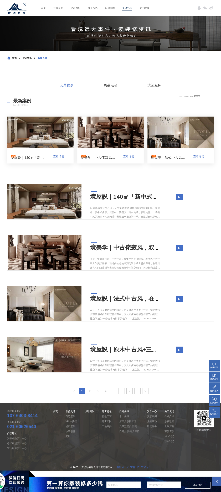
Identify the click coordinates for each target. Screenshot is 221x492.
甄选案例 (70, 416)
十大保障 (124, 416)
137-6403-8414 (22, 415)
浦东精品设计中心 (17, 438)
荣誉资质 (169, 431)
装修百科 (42, 58)
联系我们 (169, 441)
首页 (43, 8)
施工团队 (107, 421)
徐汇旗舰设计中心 (17, 443)
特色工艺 (107, 416)
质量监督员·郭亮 (128, 426)
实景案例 (67, 85)
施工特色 (92, 8)
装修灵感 (58, 8)
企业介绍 (169, 416)
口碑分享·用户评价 (129, 431)
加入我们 (169, 436)
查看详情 (58, 156)
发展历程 (169, 426)
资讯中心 (127, 8)
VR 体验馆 (71, 421)
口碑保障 (110, 8)
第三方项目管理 (127, 421)
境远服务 (154, 85)
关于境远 (144, 8)
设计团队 (75, 8)
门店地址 (12, 433)
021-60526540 (21, 426)
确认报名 (197, 485)
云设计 (69, 436)
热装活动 (110, 85)
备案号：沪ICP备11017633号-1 (134, 467)
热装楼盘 (70, 431)
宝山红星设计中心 (17, 448)
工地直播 (107, 426)
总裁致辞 (169, 421)
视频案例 (70, 426)
